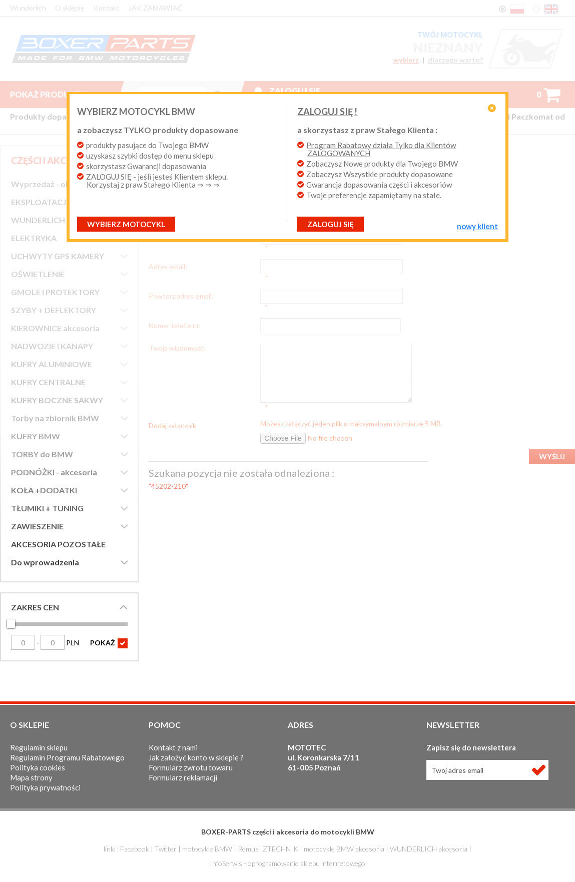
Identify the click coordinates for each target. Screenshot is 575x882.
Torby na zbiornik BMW (55, 418)
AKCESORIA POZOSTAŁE (58, 544)
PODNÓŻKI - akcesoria (54, 472)
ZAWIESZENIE (37, 526)
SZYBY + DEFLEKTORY (53, 310)
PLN (60, 642)
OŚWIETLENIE (38, 274)
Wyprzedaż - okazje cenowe (63, 184)
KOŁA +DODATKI (44, 490)
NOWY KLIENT (457, 226)
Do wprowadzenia (45, 562)
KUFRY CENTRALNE (48, 382)
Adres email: (168, 259)
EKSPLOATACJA (41, 202)
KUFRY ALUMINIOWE (51, 364)
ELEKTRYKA (34, 238)
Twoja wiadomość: (177, 327)
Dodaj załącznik (172, 397)
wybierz (405, 60)
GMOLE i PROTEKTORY (55, 292)
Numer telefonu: (174, 304)
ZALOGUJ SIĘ (330, 224)
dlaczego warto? (455, 60)
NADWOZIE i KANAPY (52, 346)
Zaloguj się (294, 91)
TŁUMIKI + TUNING (47, 508)
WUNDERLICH (38, 220)
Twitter (166, 848)
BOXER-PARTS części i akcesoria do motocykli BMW (287, 831)
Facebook (134, 848)
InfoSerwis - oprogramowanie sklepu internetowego (287, 863)
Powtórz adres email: (181, 282)
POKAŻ (109, 643)
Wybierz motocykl (146, 224)
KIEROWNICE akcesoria (55, 328)
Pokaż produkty (56, 94)
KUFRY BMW (35, 436)
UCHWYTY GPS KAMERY (57, 256)
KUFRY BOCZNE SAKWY (57, 400)
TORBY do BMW (42, 454)
